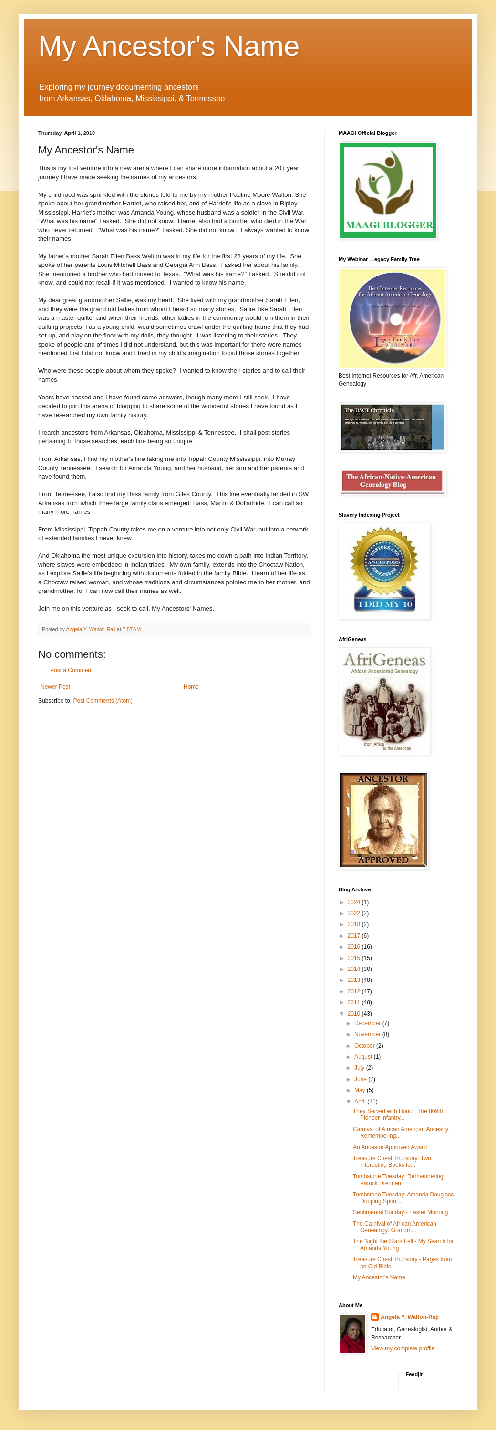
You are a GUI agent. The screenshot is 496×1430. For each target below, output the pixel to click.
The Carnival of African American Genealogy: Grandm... (394, 1227)
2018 (355, 924)
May (360, 1090)
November (368, 1034)
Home (191, 687)
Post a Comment (71, 670)
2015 (355, 958)
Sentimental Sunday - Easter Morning (400, 1212)
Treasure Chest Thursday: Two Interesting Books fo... (392, 1161)
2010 (355, 1014)
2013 (355, 980)
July (360, 1067)
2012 (355, 991)
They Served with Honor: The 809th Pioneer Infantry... (398, 1114)
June (361, 1079)
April (360, 1101)
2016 (355, 946)
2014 (355, 969)
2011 (355, 1002)
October (365, 1045)
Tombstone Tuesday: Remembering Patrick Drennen (398, 1179)
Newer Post (55, 687)
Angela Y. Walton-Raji (410, 1317)
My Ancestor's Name (169, 46)
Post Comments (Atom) (103, 700)
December (368, 1023)
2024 (355, 902)
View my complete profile (402, 1348)
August (364, 1056)
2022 (355, 913)
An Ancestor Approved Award (390, 1147)
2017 (355, 935)
